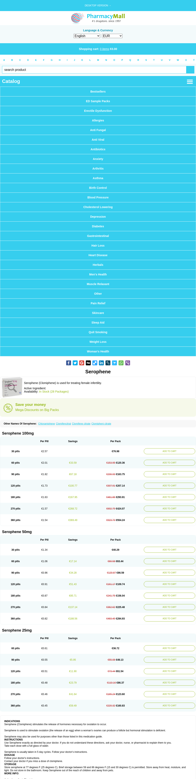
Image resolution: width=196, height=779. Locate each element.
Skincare (98, 313)
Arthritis (97, 168)
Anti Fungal (98, 130)
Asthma (98, 178)
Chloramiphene (46, 423)
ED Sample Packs (98, 101)
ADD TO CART (169, 451)
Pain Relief (98, 303)
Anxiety (98, 159)
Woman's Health (98, 351)
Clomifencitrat (63, 423)
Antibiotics (98, 149)
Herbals (98, 264)
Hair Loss (98, 245)
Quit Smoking (98, 332)
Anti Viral (98, 139)
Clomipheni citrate (101, 423)
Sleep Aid (98, 322)
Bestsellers (98, 91)
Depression (98, 216)
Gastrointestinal (98, 236)
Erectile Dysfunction (98, 110)
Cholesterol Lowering (98, 207)
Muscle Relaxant (98, 284)
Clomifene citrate (81, 423)
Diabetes (98, 226)
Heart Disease (98, 255)
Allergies (98, 120)
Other (98, 293)
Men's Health (98, 274)
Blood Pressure (98, 197)
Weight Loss (98, 341)
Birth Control (98, 187)
